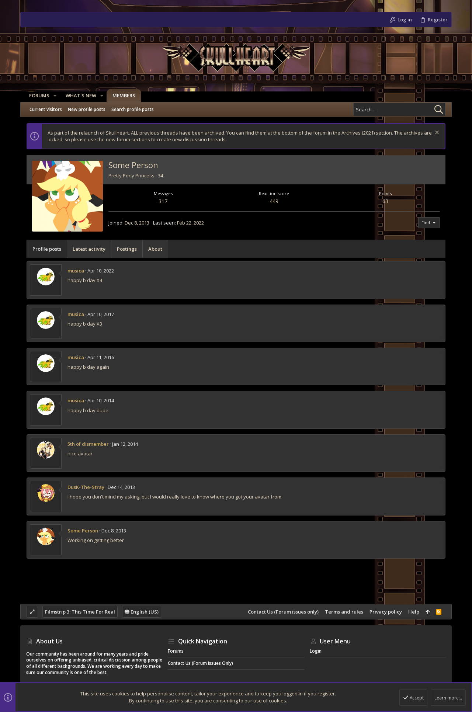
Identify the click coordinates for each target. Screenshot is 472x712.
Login (316, 651)
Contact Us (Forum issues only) (283, 611)
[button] (52, 96)
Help (413, 611)
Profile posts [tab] (46, 249)
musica (75, 270)
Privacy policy (385, 611)
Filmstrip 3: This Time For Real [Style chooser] (80, 611)
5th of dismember (88, 444)
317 (163, 201)
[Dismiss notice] (436, 133)
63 (385, 201)
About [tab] (155, 249)
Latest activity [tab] (89, 249)
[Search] (399, 109)
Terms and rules (344, 611)
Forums (176, 651)
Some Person (82, 530)
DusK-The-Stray (85, 487)
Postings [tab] (127, 249)
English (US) (142, 611)
